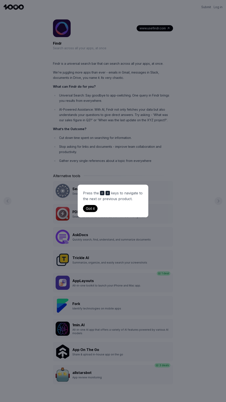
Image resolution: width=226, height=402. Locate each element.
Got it (90, 208)
